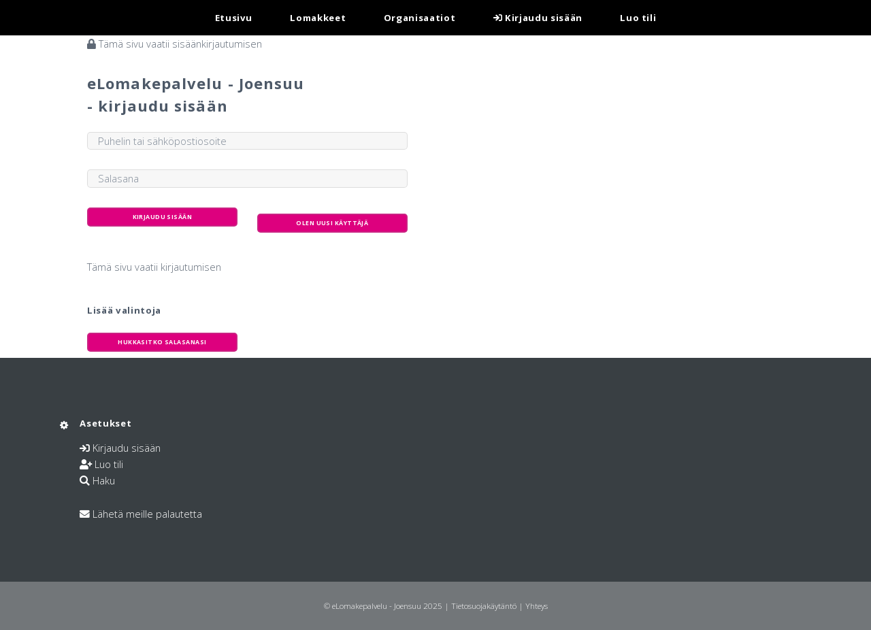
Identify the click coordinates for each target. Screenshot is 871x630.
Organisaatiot (420, 18)
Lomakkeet (318, 18)
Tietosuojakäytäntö (483, 605)
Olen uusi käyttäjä (332, 223)
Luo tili (638, 18)
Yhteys (536, 605)
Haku (104, 480)
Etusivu (234, 18)
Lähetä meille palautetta (147, 513)
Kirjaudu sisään (537, 18)
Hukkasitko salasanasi (162, 342)
